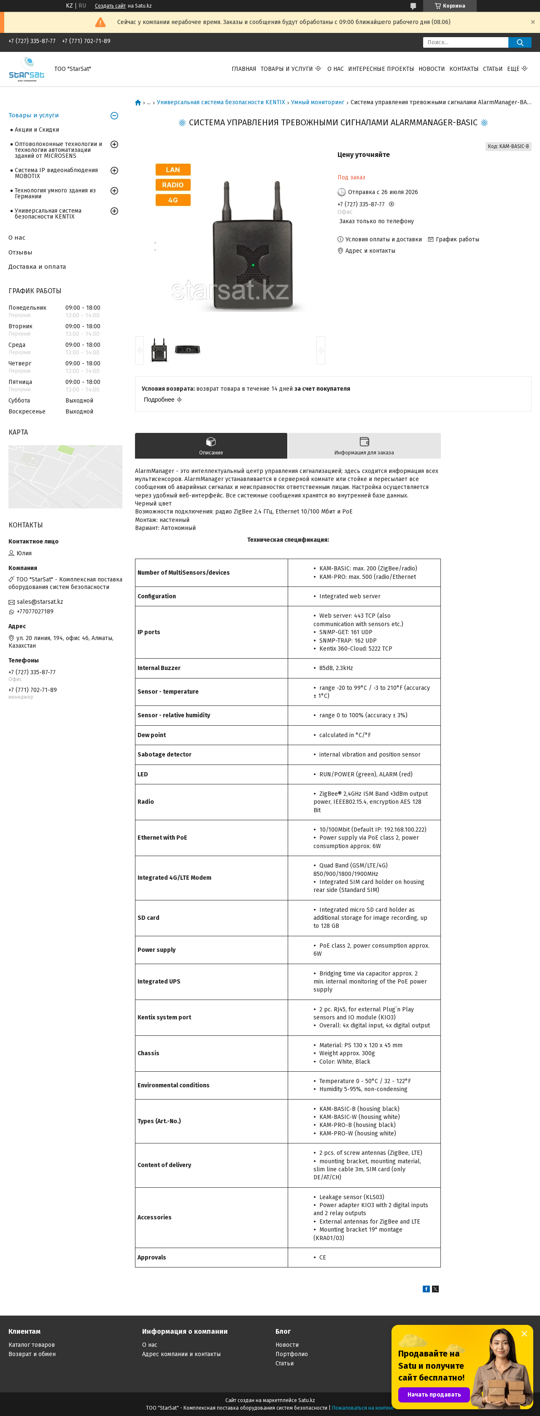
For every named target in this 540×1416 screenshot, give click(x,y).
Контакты (464, 69)
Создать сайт (110, 6)
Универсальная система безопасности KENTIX (221, 102)
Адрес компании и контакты (181, 1354)
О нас (335, 69)
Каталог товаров (31, 1344)
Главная (244, 69)
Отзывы (20, 252)
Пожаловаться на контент (363, 1408)
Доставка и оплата (37, 266)
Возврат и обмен (32, 1354)
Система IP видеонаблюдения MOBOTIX (56, 173)
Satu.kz (306, 1400)
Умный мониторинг (317, 102)
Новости (431, 69)
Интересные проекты (381, 69)
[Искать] (520, 42)
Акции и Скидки (37, 129)
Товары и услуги (287, 69)
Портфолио (291, 1354)
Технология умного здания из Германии (55, 193)
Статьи (493, 69)
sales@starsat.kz (40, 601)
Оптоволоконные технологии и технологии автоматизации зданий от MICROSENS (58, 150)
